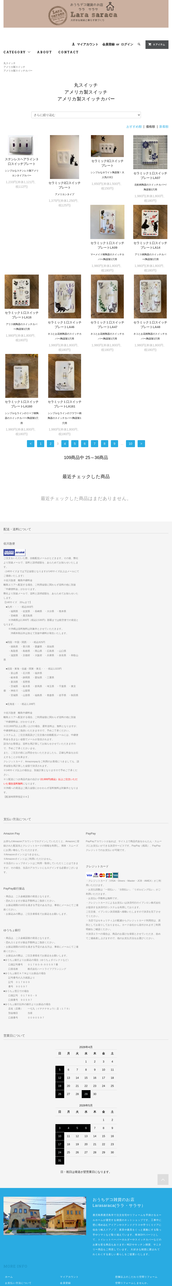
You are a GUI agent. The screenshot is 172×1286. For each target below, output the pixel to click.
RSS (63, 1230)
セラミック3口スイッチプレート (107, 163)
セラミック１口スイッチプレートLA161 (150, 339)
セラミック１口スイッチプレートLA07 (150, 175)
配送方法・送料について (19, 1224)
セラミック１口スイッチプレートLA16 (107, 250)
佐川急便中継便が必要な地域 (132, 1224)
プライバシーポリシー (18, 1236)
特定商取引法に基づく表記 (21, 1230)
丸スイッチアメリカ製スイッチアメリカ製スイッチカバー (18, 67)
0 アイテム (156, 44)
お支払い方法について (18, 1218)
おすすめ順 (134, 126)
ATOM (72, 1230)
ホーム (9, 1212)
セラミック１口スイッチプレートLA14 (65, 250)
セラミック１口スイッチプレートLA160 (107, 339)
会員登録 (108, 44)
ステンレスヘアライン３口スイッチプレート (22, 161)
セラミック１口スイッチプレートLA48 (65, 339)
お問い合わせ (13, 1242)
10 (130, 378)
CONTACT (68, 52)
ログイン (127, 44)
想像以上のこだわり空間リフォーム (136, 1212)
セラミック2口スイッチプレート (64, 185)
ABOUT (44, 52)
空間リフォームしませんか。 (132, 1218)
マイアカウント (87, 44)
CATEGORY (17, 52)
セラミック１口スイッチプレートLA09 (22, 250)
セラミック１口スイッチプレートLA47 (22, 339)
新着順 (163, 126)
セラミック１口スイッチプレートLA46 (150, 260)
